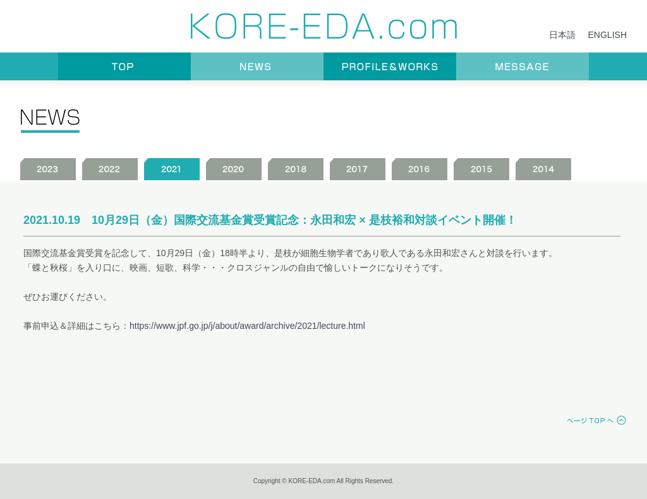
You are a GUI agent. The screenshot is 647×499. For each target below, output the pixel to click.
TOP (124, 66)
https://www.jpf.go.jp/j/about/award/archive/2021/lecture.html (247, 326)
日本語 (562, 35)
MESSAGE (522, 66)
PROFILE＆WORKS (390, 66)
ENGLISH (607, 35)
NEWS (257, 66)
